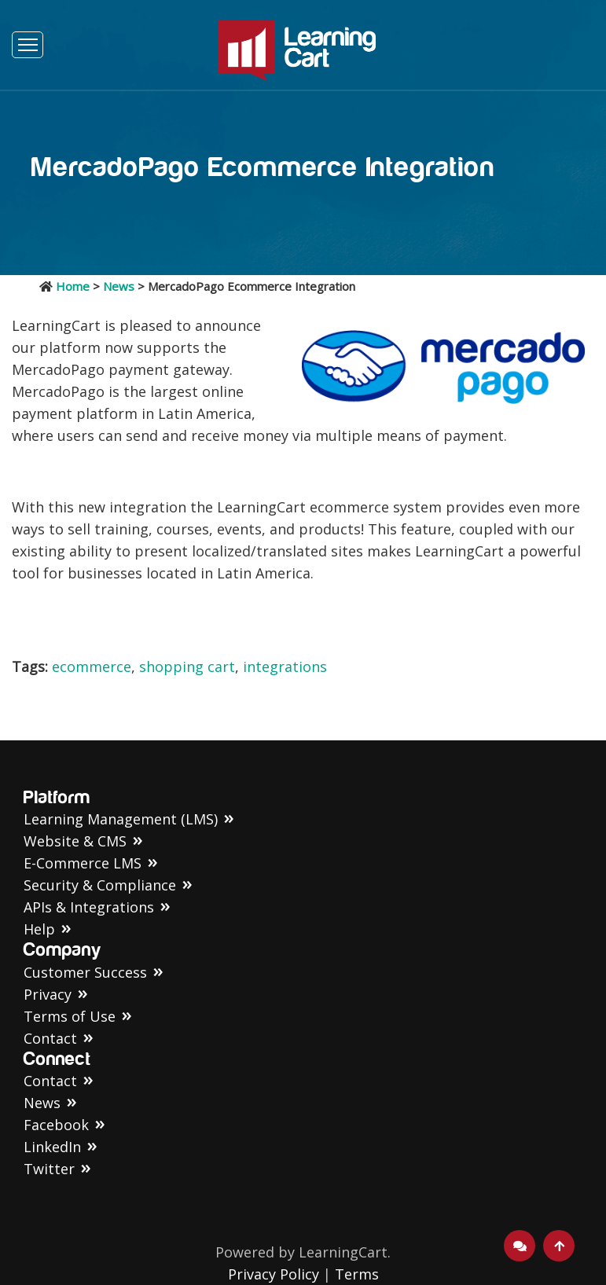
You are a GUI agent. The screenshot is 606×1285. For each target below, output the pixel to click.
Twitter (49, 1168)
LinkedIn (52, 1146)
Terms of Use (70, 1016)
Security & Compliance (100, 885)
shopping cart (187, 666)
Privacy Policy (273, 1274)
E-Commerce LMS (82, 863)
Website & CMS (75, 841)
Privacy (48, 994)
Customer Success (85, 972)
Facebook (56, 1124)
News (118, 286)
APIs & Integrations (89, 907)
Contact (50, 1038)
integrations (285, 666)
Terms (357, 1274)
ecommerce (91, 666)
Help (39, 929)
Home (73, 286)
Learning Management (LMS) (121, 819)
